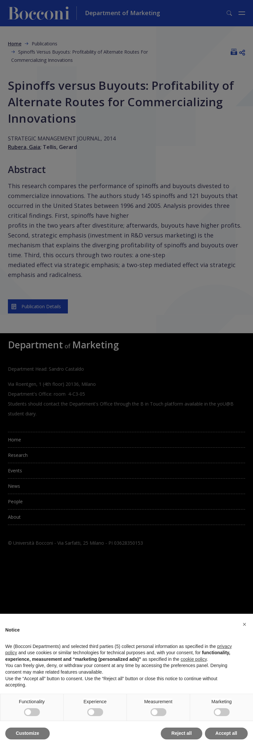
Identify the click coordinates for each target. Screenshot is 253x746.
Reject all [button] (181, 733)
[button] (244, 624)
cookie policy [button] (194, 659)
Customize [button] (27, 733)
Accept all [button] (226, 733)
